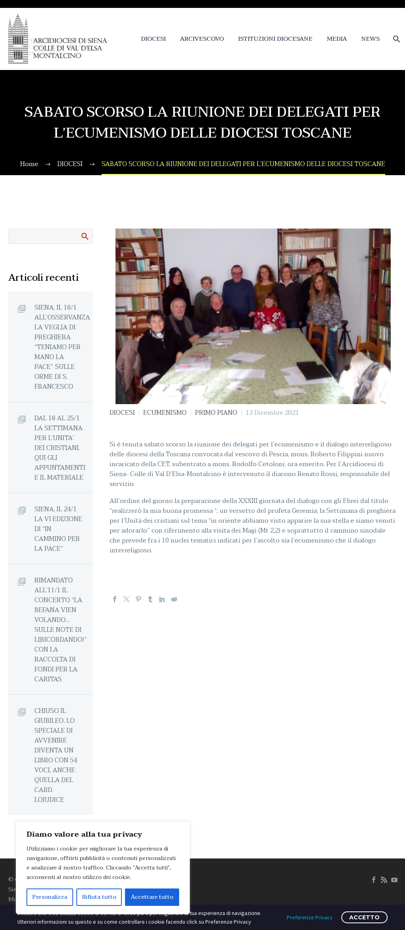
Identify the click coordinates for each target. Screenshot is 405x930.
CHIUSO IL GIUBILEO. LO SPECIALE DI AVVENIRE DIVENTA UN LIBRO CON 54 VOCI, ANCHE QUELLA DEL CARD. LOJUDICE (55, 755)
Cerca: (84, 236)
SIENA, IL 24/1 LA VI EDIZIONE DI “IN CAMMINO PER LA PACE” (58, 529)
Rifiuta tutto (99, 897)
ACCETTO (364, 917)
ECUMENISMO (165, 412)
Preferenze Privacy (310, 917)
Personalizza (49, 897)
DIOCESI (153, 39)
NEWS (370, 39)
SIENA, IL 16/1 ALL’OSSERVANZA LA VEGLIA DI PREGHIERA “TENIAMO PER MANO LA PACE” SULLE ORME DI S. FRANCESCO (62, 347)
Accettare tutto (152, 897)
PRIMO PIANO (216, 412)
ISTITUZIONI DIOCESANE (275, 39)
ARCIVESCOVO (202, 39)
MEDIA (337, 39)
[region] (103, 868)
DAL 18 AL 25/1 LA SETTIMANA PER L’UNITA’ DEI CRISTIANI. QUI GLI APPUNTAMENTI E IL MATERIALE (59, 448)
